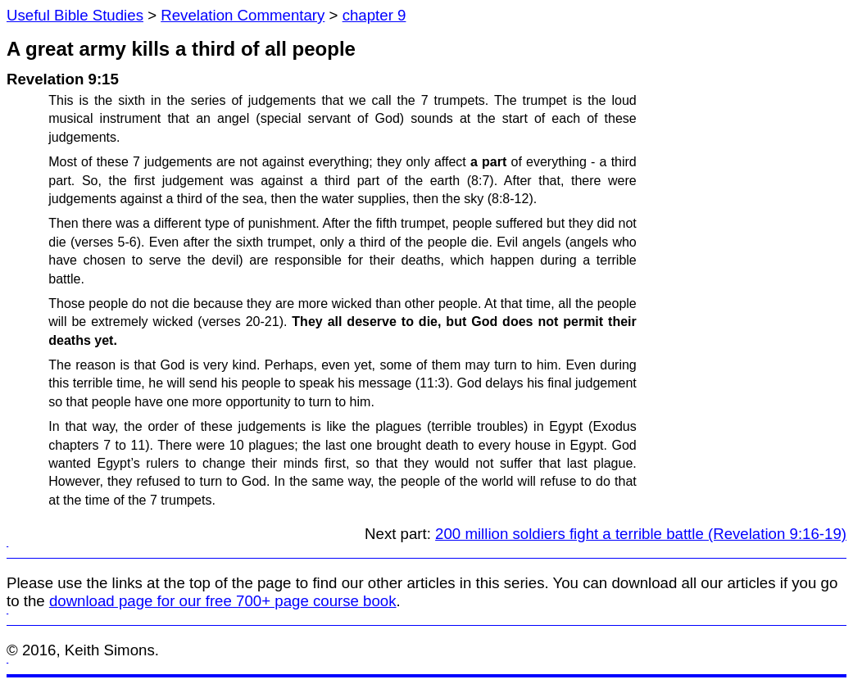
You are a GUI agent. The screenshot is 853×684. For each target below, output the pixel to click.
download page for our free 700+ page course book (223, 600)
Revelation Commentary (242, 15)
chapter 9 (374, 15)
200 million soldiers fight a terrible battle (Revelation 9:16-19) (640, 533)
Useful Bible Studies (75, 15)
